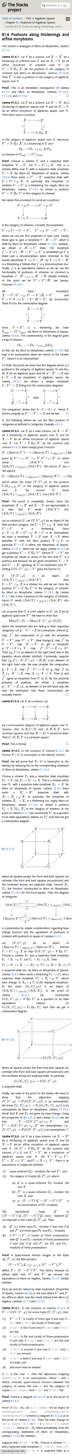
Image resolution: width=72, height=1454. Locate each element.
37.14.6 (22, 95)
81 (17, 22)
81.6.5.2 (8, 995)
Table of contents (12, 18)
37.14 (5, 50)
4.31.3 (59, 420)
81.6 (17, 26)
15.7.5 (55, 1249)
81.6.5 (58, 1279)
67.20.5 (6, 549)
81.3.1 (6, 91)
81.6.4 (55, 1059)
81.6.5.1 (8, 822)
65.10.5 (17, 284)
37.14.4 (6, 95)
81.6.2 (63, 439)
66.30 (28, 1264)
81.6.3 (60, 736)
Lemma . (11, 56)
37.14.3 (62, 73)
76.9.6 (6, 177)
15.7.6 (40, 1272)
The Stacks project (18, 7)
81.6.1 (6, 381)
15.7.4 (26, 1272)
